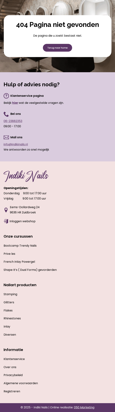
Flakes (8, 310)
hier (15, 103)
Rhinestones (12, 318)
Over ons (10, 367)
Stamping (10, 294)
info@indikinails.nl (16, 144)
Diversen (10, 335)
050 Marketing (84, 407)
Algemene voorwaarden (21, 383)
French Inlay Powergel (19, 262)
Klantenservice (14, 359)
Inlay (7, 326)
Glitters (9, 302)
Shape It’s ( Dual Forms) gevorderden (30, 270)
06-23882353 (13, 121)
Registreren (12, 391)
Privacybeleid (13, 375)
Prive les (9, 254)
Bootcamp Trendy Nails (20, 246)
